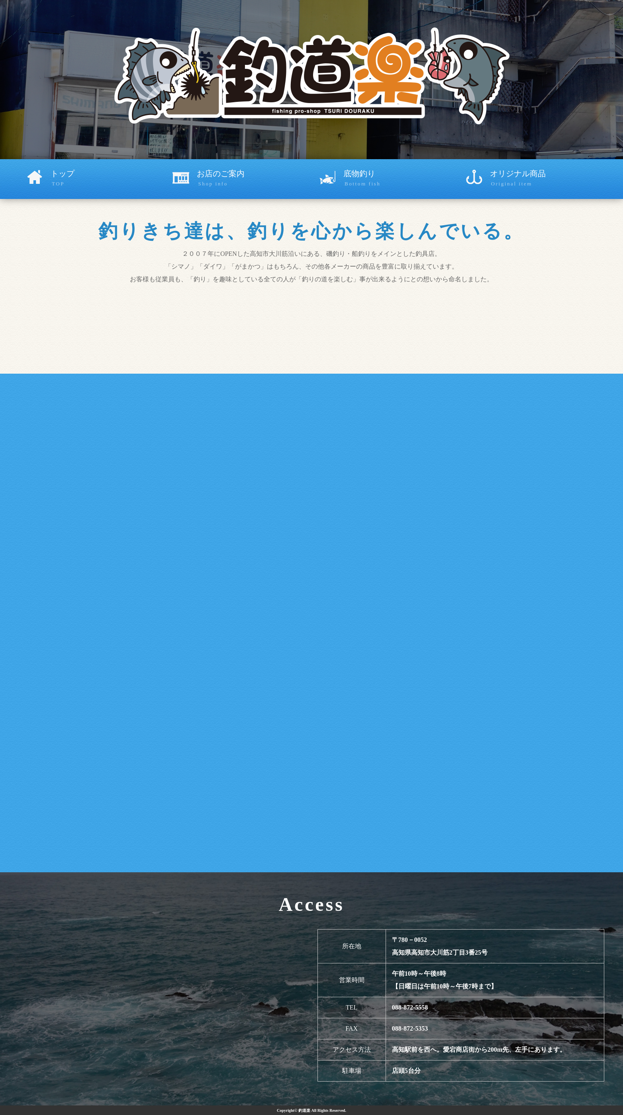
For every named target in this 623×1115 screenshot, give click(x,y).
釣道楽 (304, 1110)
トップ (108, 178)
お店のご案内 (254, 178)
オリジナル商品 (547, 178)
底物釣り (400, 178)
